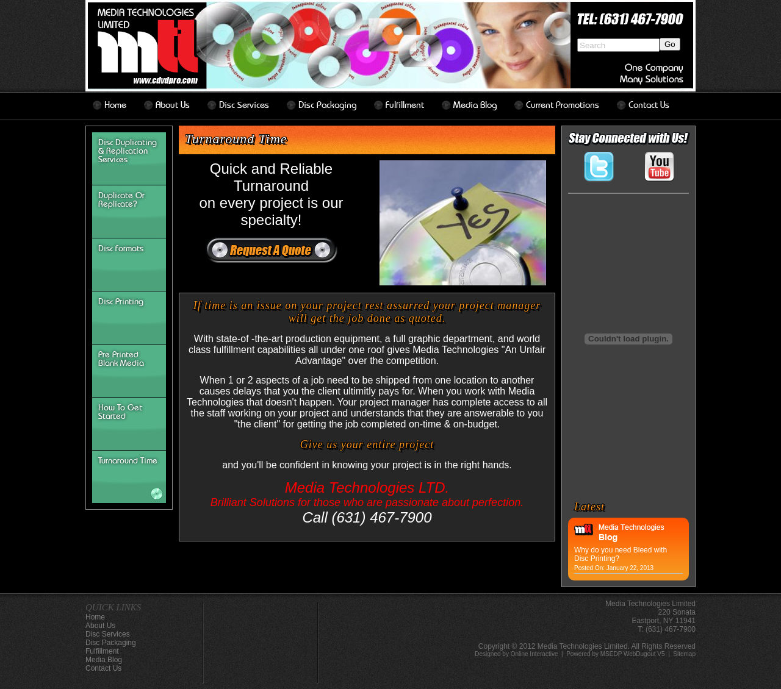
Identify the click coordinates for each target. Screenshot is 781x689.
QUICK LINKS (113, 607)
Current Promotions (562, 105)
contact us (648, 105)
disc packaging (327, 105)
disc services (244, 105)
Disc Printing (120, 302)
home (115, 105)
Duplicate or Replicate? (121, 200)
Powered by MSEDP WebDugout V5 (615, 654)
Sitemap (684, 654)
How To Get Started (120, 412)
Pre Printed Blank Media (121, 359)
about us (173, 105)
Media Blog (475, 105)
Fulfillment (405, 105)
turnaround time (127, 461)
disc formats (120, 249)
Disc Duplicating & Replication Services (127, 151)
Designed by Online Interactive (516, 654)
